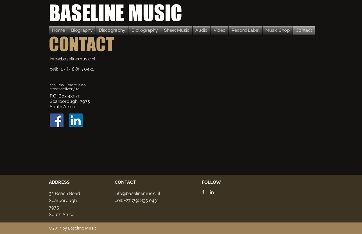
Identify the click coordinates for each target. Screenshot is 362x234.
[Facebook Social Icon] (57, 120)
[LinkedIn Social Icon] (76, 120)
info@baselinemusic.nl (72, 59)
